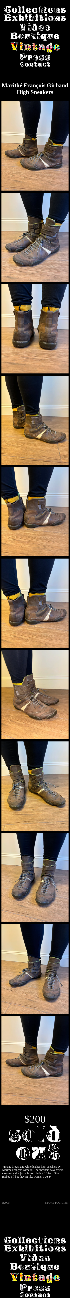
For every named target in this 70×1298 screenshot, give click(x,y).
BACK (6, 1202)
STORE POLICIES (56, 1202)
